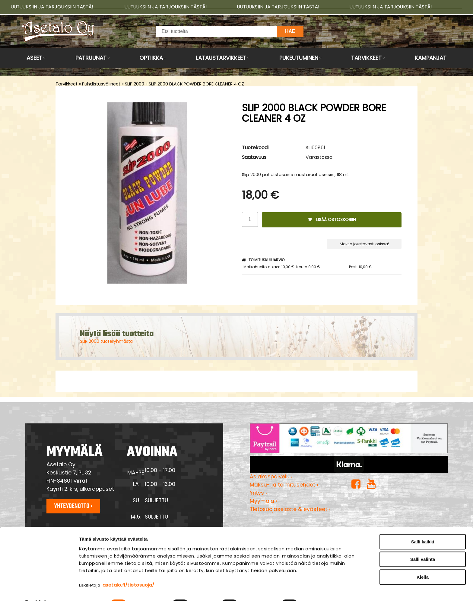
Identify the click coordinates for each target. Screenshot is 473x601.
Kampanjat (430, 58)
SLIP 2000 (134, 84)
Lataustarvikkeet (221, 58)
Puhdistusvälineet (101, 84)
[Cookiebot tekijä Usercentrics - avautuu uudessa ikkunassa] (39, 589)
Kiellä (423, 561)
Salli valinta (422, 543)
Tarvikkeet (366, 58)
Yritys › (258, 493)
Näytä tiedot (324, 589)
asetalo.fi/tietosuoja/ (128, 569)
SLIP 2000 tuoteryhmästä (106, 341)
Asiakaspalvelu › (271, 476)
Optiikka (151, 58)
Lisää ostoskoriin (332, 220)
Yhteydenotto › (73, 506)
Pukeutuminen (298, 58)
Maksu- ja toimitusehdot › (284, 484)
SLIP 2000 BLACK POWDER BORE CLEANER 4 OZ (196, 84)
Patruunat (90, 58)
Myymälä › (263, 501)
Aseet (34, 58)
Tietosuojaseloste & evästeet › (290, 509)
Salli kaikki (422, 526)
